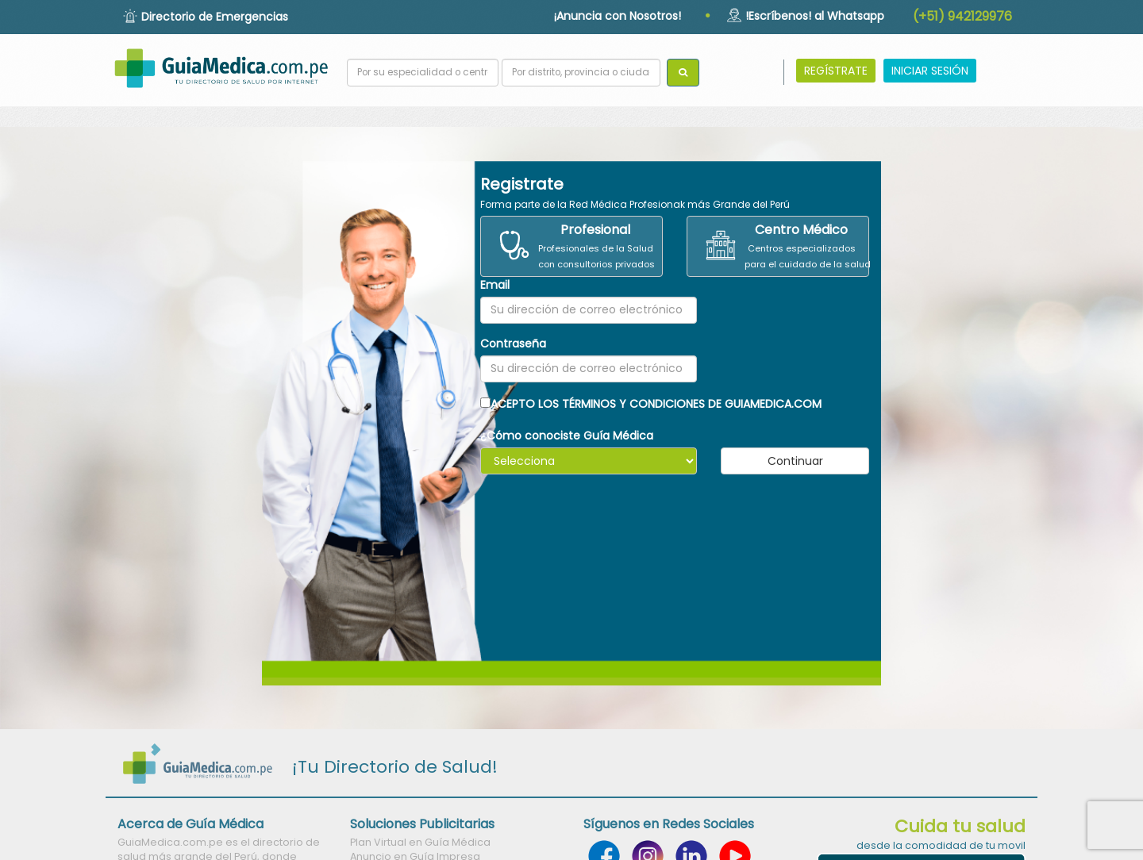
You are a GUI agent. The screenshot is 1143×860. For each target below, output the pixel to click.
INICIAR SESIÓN (929, 71)
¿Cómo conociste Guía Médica (566, 435)
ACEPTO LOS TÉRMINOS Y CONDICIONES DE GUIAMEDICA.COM (651, 404)
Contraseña (513, 343)
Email (495, 285)
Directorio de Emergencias (214, 17)
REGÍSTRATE (836, 71)
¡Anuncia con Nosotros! (617, 16)
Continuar (795, 461)
